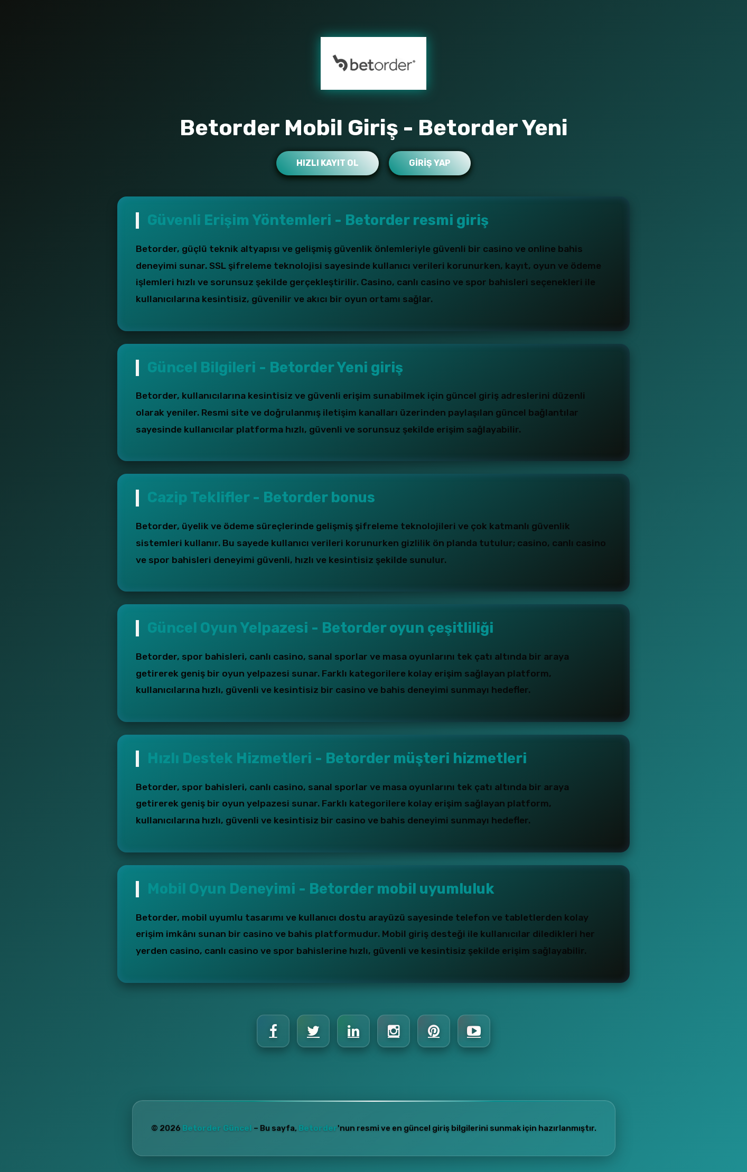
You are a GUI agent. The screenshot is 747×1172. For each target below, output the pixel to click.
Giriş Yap (430, 163)
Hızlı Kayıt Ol (327, 163)
